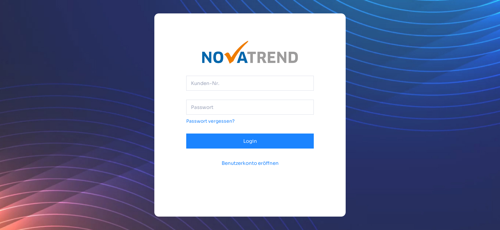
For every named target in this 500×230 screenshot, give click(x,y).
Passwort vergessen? (210, 121)
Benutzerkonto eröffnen (250, 163)
